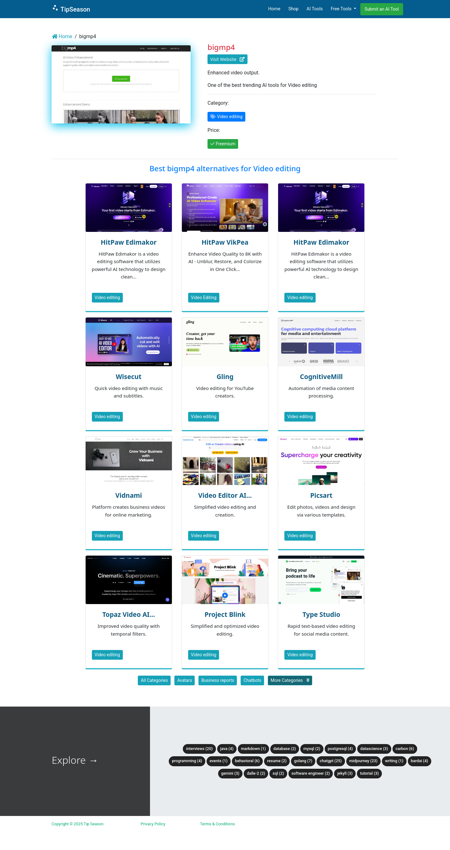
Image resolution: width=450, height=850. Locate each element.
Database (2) (284, 748)
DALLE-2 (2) (256, 773)
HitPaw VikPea (225, 242)
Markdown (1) (253, 748)
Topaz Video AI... (128, 614)
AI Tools (315, 9)
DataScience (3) (374, 748)
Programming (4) (187, 760)
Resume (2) (277, 760)
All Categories (154, 680)
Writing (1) (394, 760)
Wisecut (128, 376)
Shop (293, 9)
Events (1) (219, 760)
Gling (225, 376)
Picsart (321, 495)
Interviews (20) (199, 748)
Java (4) (227, 748)
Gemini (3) (230, 773)
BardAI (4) (419, 760)
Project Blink (224, 614)
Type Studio (321, 614)
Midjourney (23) (363, 760)
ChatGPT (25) (331, 760)
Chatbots (252, 680)
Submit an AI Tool (382, 9)
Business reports (217, 680)
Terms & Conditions (217, 824)
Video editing (107, 297)
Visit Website (227, 59)
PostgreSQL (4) (340, 748)
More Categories (290, 680)
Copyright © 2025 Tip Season (77, 824)
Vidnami (128, 495)
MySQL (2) (311, 748)
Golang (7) (303, 760)
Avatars (184, 680)
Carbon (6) (405, 748)
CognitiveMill (321, 376)
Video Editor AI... (225, 495)
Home (274, 9)
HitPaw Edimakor (129, 242)
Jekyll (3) (344, 773)
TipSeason (71, 8)
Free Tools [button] (341, 9)
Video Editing (204, 297)
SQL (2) (278, 773)
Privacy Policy (153, 824)
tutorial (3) (369, 773)
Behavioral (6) (247, 760)
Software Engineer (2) (311, 773)
